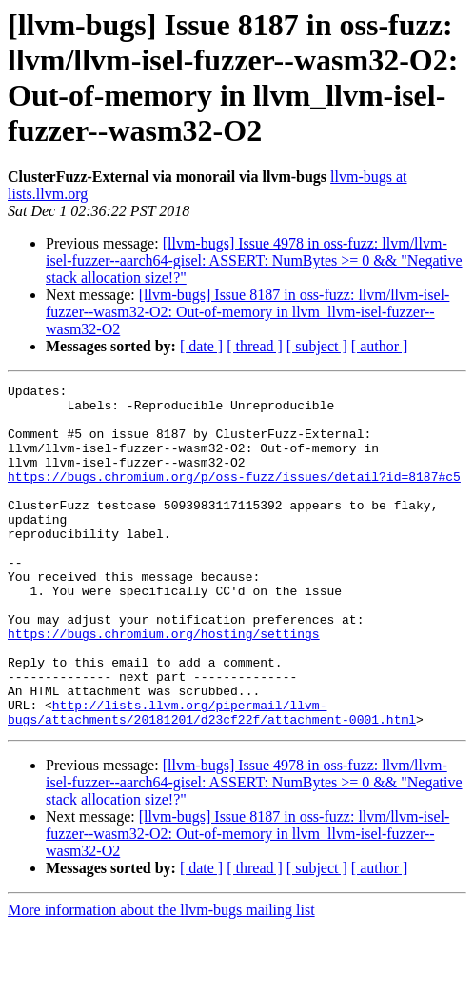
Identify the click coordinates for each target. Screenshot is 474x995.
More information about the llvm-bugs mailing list (161, 978)
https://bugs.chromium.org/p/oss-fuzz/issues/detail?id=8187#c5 (234, 496)
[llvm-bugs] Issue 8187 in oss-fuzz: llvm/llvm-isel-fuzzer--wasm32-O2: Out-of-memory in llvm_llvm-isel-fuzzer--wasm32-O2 (247, 312)
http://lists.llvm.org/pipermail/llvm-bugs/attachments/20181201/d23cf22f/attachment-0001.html (212, 779)
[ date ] (201, 346)
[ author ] (379, 346)
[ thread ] (255, 346)
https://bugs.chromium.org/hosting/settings (164, 684)
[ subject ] (316, 346)
